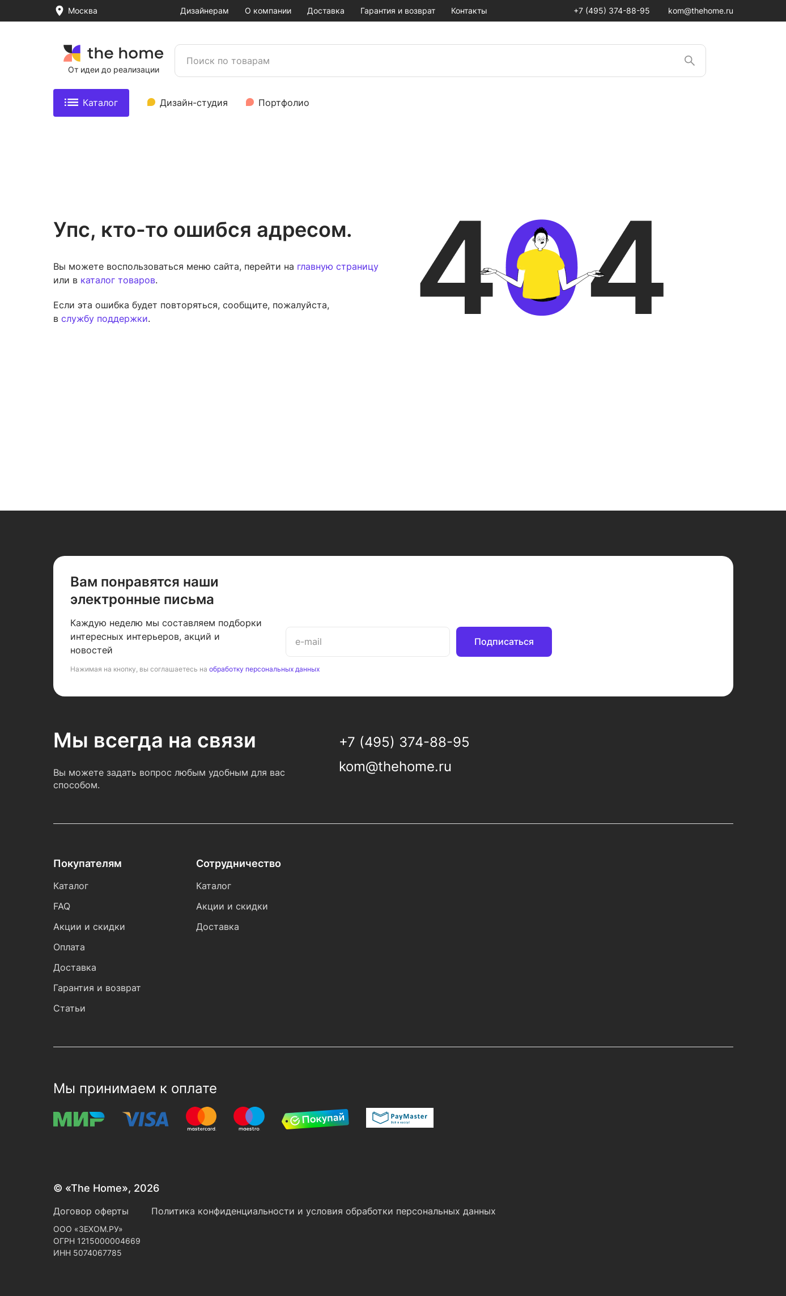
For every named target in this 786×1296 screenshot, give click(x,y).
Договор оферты (91, 1211)
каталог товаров (117, 280)
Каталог (91, 102)
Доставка (326, 10)
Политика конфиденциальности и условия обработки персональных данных (323, 1211)
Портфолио (283, 102)
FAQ (61, 906)
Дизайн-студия (194, 102)
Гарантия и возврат (397, 10)
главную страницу (338, 266)
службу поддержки (104, 318)
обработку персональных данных (264, 669)
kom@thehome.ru (700, 10)
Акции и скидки (89, 926)
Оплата (69, 947)
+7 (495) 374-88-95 (611, 10)
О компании (268, 10)
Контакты (469, 10)
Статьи (69, 1008)
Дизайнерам (204, 10)
